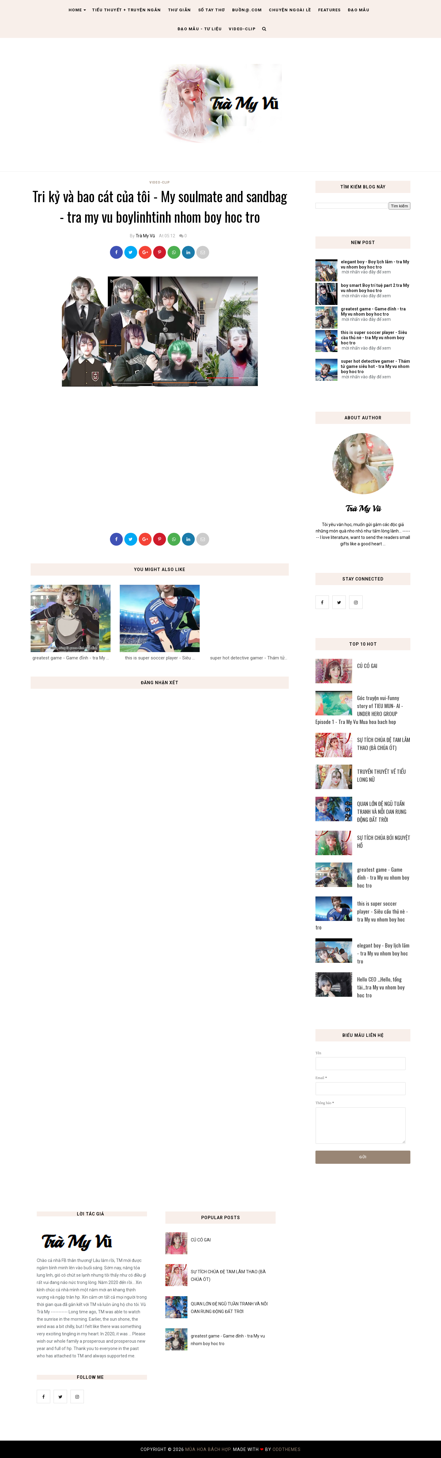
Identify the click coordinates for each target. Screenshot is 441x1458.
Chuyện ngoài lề (290, 10)
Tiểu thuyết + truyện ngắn (126, 10)
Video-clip (242, 29)
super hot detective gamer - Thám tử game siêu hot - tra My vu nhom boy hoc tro (375, 366)
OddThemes (287, 1449)
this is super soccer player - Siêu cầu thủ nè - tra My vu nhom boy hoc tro (374, 337)
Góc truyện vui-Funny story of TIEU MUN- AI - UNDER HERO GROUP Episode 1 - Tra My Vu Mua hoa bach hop (359, 709)
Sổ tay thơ (211, 10)
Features (329, 10)
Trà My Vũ (145, 235)
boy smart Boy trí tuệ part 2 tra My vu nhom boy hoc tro (375, 288)
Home (77, 10)
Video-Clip (159, 182)
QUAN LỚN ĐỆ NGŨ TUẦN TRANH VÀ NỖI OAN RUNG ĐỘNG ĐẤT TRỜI (381, 811)
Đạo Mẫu (359, 10)
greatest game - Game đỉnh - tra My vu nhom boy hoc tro (373, 311)
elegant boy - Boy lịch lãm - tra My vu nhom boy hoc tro (375, 264)
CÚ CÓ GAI (367, 666)
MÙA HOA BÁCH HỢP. (209, 1449)
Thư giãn (179, 10)
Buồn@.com (247, 10)
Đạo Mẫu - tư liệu (200, 29)
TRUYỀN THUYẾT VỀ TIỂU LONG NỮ (381, 775)
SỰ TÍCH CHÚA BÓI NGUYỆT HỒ (383, 841)
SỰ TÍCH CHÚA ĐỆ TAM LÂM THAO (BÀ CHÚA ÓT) (383, 743)
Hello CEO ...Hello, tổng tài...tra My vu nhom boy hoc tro (381, 987)
